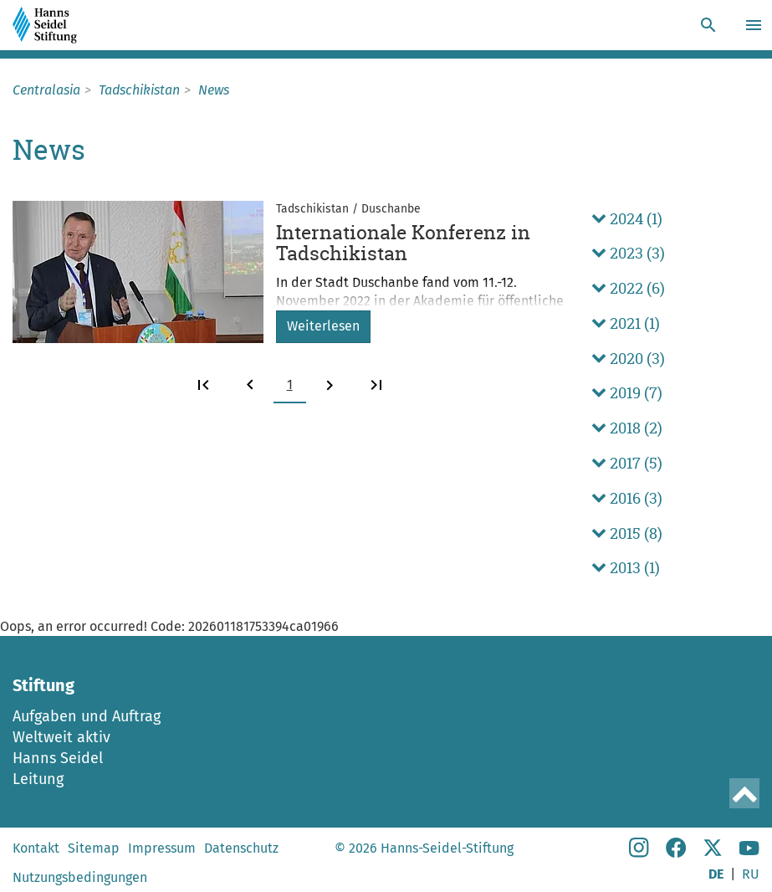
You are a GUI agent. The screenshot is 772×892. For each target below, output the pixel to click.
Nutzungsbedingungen (80, 877)
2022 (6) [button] (628, 288)
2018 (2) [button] (626, 428)
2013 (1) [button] (625, 567)
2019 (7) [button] (626, 392)
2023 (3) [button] (628, 253)
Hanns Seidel (58, 758)
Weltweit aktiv (61, 737)
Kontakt (36, 848)
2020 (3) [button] (628, 358)
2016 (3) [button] (626, 498)
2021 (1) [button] (625, 323)
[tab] (675, 219)
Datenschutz (241, 848)
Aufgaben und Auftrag (87, 716)
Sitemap (94, 848)
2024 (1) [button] (626, 218)
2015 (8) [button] (626, 533)
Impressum (162, 848)
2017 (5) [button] (626, 463)
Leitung (38, 779)
